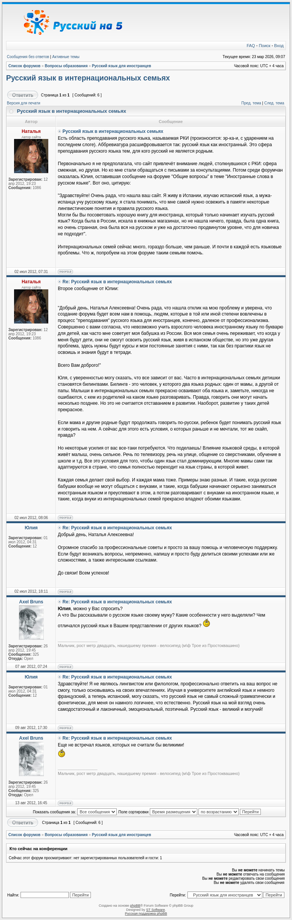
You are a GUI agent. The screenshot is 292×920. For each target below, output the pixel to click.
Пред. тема (251, 103)
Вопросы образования (66, 66)
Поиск (264, 45)
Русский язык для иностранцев (121, 66)
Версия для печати (23, 103)
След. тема (274, 103)
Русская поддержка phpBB (146, 913)
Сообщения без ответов (28, 57)
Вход (279, 45)
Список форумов (24, 66)
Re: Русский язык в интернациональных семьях (117, 281)
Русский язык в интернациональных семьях (88, 78)
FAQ (251, 45)
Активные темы (65, 57)
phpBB (135, 905)
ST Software (155, 910)
